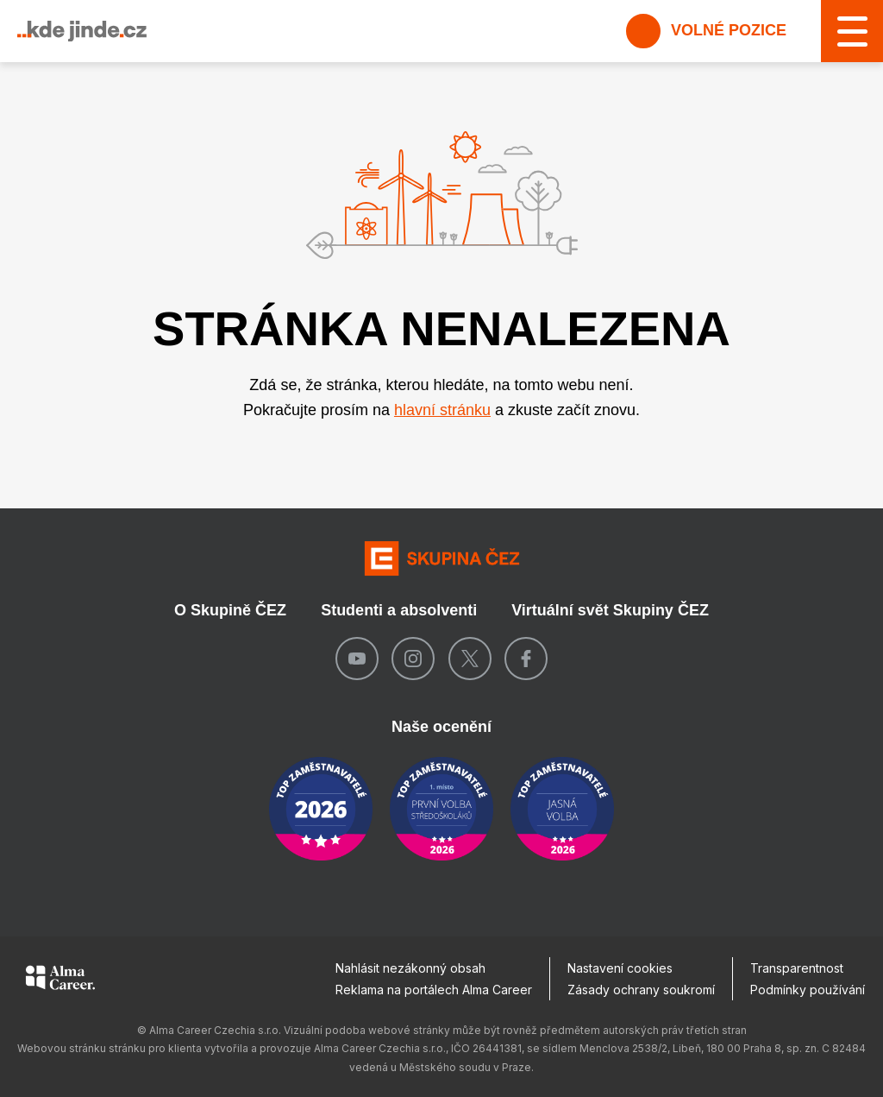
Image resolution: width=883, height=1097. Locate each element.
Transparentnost (796, 968)
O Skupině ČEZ (230, 610)
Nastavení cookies (620, 968)
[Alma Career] (60, 980)
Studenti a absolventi (399, 610)
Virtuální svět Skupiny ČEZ (610, 610)
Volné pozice (706, 31)
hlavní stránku (442, 410)
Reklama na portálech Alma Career (433, 989)
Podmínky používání (807, 989)
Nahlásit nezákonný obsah (410, 968)
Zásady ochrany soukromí (641, 989)
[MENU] (852, 31)
